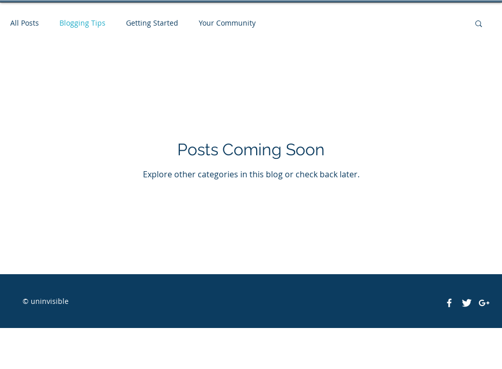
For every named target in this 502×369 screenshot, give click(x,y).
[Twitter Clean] (466, 303)
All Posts (24, 23)
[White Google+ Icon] (484, 303)
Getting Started (152, 23)
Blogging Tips (82, 23)
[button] (479, 24)
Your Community (227, 23)
